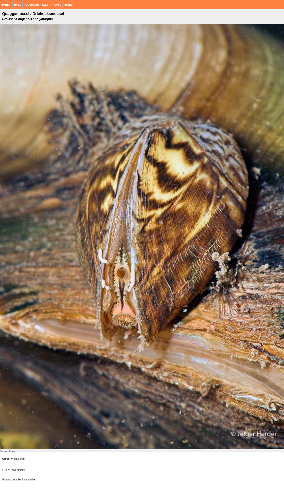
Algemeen (32, 4)
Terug (18, 4)
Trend (69, 4)
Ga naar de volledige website (18, 479)
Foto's (57, 4)
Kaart (46, 4)
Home (6, 4)
